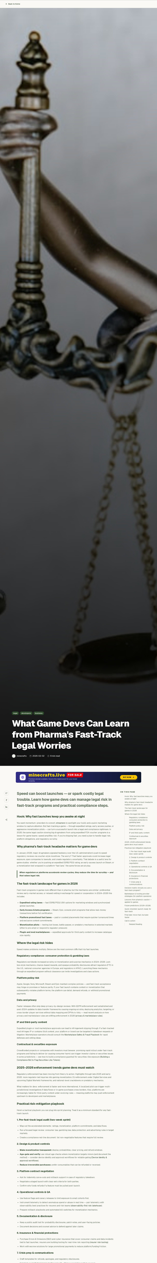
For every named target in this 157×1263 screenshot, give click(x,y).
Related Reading (135, 924)
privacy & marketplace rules (89, 1015)
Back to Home (12, 4)
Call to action (130, 921)
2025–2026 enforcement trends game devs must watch (138, 843)
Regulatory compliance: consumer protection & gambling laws (138, 820)
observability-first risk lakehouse (86, 1205)
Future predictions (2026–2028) (138, 905)
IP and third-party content (139, 833)
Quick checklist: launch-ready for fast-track (138, 910)
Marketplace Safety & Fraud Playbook (81, 1034)
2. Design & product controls (140, 857)
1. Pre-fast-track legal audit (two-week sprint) (140, 852)
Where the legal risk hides (135, 814)
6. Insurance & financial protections (138, 877)
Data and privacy (136, 829)
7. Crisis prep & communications (135, 883)
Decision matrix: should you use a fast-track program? (138, 889)
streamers (60, 823)
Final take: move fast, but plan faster (136, 916)
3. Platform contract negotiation (137, 862)
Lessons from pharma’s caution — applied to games (138, 901)
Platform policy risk (136, 826)
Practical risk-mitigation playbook (138, 848)
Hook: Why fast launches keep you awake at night (138, 797)
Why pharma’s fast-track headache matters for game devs (139, 803)
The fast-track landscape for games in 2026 (136, 809)
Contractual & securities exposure (138, 837)
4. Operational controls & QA (140, 867)
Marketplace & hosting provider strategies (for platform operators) (138, 895)
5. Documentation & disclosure (137, 871)
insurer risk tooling (99, 1242)
